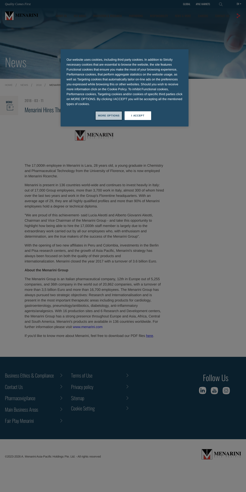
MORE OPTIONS (109, 115)
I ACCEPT (137, 115)
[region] (125, 87)
